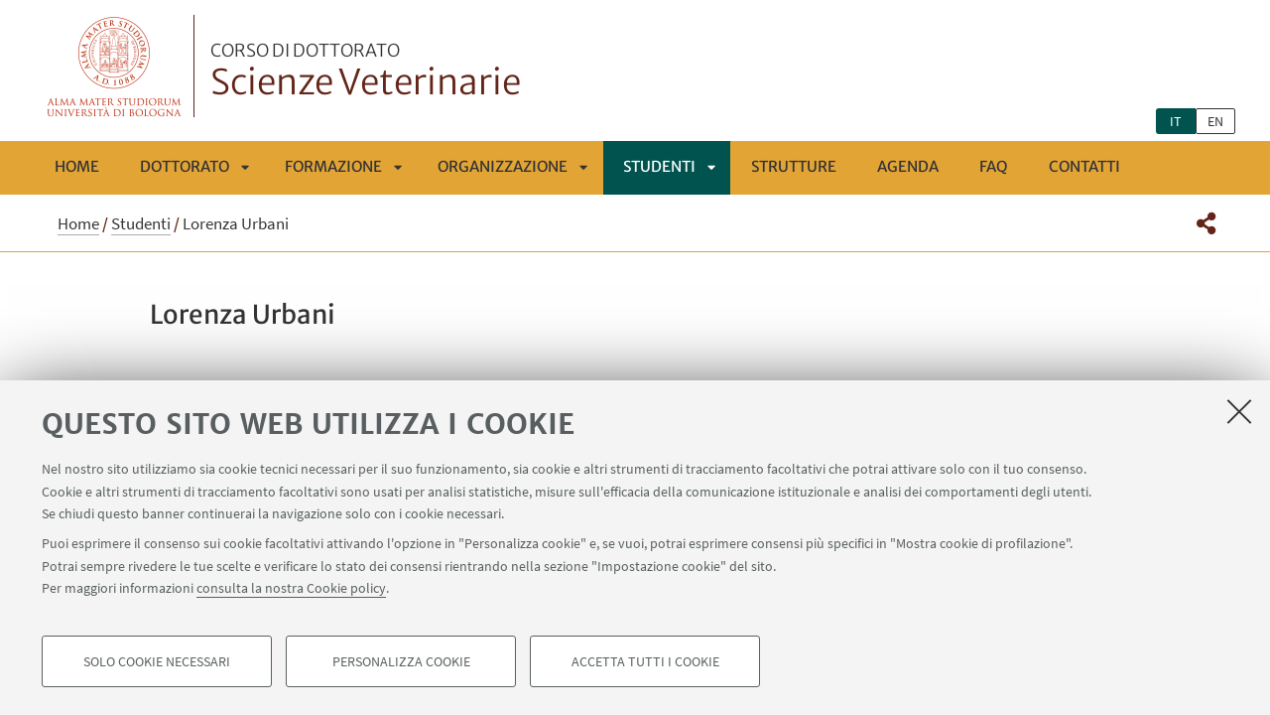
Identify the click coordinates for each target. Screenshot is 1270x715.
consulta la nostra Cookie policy (291, 588)
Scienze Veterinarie (365, 72)
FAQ (993, 166)
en (1215, 121)
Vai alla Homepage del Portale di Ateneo (114, 66)
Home (77, 166)
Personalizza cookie (401, 661)
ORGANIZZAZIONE (503, 166)
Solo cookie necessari (156, 661)
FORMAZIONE (333, 166)
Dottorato (184, 166)
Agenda (908, 166)
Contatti (1084, 166)
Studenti (659, 166)
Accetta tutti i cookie (645, 661)
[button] (1206, 223)
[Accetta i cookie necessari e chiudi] (1239, 411)
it (1176, 121)
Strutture (793, 166)
